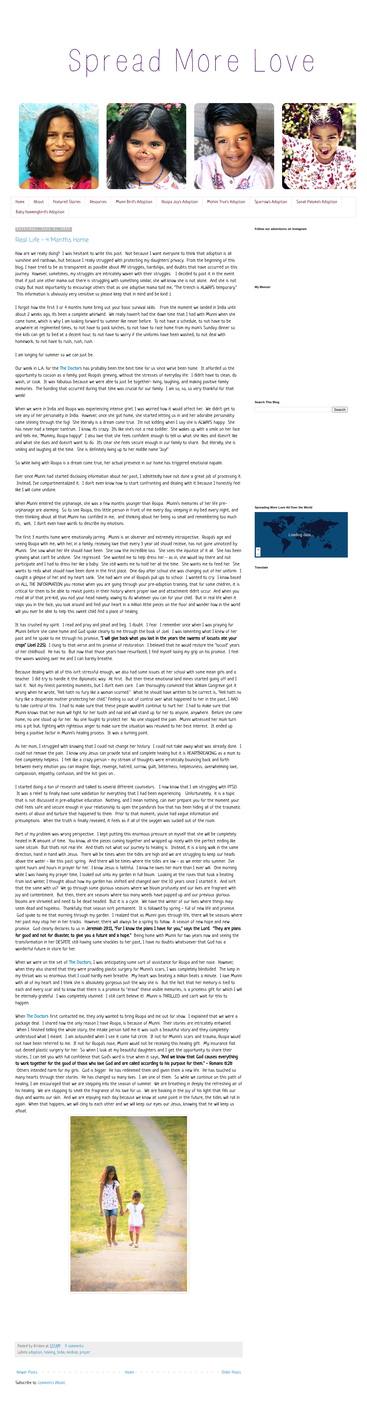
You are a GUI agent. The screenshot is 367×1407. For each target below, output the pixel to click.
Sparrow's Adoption (270, 202)
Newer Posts (27, 1372)
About (39, 202)
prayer (85, 1353)
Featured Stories (67, 202)
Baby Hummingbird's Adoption (40, 212)
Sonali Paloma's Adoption (316, 202)
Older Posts (231, 1372)
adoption (35, 1353)
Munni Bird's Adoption (134, 202)
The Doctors (71, 368)
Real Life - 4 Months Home (52, 240)
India (61, 1353)
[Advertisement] (301, 459)
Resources (98, 202)
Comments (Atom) (51, 1383)
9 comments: (75, 1346)
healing (49, 1353)
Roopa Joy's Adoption (180, 202)
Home (20, 202)
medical (72, 1353)
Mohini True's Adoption (226, 202)
